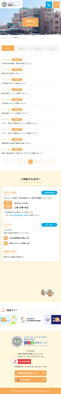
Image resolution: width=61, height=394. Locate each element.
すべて (8, 48)
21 (25, 161)
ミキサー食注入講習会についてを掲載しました (20, 123)
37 (54, 161)
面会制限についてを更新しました (14, 93)
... (13, 161)
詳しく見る (49, 225)
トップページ (6, 37)
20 (19, 161)
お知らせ (22, 48)
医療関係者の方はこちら (27, 373)
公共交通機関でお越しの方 (19, 238)
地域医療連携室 (49, 193)
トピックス (37, 48)
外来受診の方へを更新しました (14, 103)
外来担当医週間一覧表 (19, 215)
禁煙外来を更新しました (11, 73)
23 (36, 161)
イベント (52, 48)
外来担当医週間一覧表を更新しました (16, 63)
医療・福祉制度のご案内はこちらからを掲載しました (22, 153)
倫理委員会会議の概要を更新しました (16, 143)
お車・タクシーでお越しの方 (19, 243)
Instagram (24, 379)
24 (42, 161)
